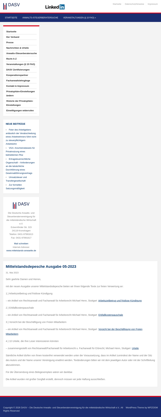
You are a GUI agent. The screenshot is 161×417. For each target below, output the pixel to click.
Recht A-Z (11, 59)
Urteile (135, 348)
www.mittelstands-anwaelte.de (21, 250)
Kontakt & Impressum (17, 86)
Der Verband (12, 37)
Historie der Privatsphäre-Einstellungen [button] (19, 103)
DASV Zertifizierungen (18, 69)
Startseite (117, 4)
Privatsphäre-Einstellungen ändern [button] (20, 93)
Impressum (153, 4)
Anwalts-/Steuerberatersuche (40, 18)
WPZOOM (153, 407)
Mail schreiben (21, 243)
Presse (10, 42)
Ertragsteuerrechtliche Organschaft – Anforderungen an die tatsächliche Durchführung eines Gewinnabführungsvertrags (20, 166)
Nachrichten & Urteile (17, 48)
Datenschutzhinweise (134, 4)
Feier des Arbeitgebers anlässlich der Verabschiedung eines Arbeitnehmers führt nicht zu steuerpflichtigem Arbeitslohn (21, 136)
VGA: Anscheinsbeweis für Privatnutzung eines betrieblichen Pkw (20, 151)
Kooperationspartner (17, 75)
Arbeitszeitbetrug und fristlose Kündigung (120, 300)
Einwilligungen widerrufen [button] (20, 110)
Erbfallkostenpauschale (110, 315)
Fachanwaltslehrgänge (18, 80)
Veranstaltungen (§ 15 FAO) (79, 18)
